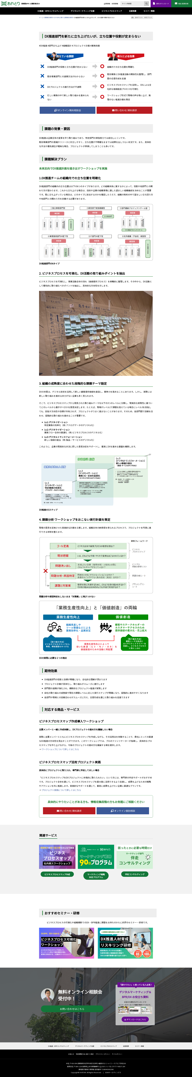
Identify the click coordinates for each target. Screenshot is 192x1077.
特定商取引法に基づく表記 (85, 1054)
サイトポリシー (117, 1054)
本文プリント (148, 17)
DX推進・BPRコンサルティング (58, 1046)
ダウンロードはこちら (135, 1019)
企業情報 (107, 3)
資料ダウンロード (162, 3)
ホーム (41, 17)
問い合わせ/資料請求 (124, 110)
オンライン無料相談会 (67, 110)
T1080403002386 (108, 1069)
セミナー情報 (139, 1046)
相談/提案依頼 (183, 3)
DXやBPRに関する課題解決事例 (63, 17)
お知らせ (71, 1054)
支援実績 (126, 1046)
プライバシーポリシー (103, 1054)
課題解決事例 (48, 17)
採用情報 (115, 3)
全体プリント (139, 17)
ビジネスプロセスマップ (109, 1046)
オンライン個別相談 (123, 810)
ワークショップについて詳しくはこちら (60, 749)
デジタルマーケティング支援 (84, 1046)
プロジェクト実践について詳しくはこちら (61, 789)
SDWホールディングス (113, 1072)
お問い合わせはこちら (72, 1009)
